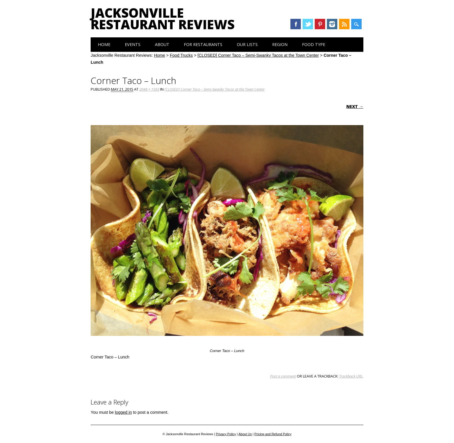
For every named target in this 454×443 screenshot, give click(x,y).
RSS (344, 24)
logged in (123, 412)
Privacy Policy (226, 434)
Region (280, 44)
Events (132, 44)
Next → (354, 106)
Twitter (308, 24)
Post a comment (283, 376)
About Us (245, 434)
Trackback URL (351, 376)
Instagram (332, 24)
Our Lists (247, 44)
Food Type (313, 44)
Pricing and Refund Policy (273, 434)
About (162, 44)
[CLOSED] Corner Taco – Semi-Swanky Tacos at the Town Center (258, 55)
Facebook (295, 24)
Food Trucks (181, 55)
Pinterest (320, 24)
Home (104, 44)
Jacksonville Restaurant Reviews (163, 18)
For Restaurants (203, 44)
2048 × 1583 (149, 89)
